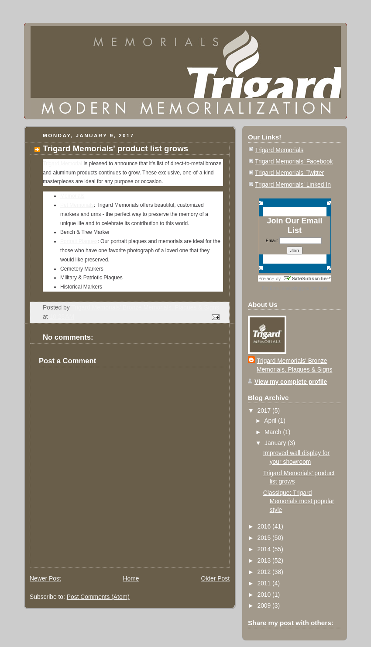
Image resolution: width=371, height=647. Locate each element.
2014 (264, 549)
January (276, 442)
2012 (264, 571)
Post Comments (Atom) (98, 596)
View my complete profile (290, 381)
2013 (264, 560)
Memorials (72, 196)
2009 (264, 605)
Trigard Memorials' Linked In (293, 184)
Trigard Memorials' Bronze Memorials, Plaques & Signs (294, 365)
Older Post (215, 578)
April (271, 420)
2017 (264, 410)
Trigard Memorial (62, 163)
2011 (264, 583)
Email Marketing (285, 288)
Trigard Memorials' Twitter (289, 172)
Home (131, 578)
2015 (264, 537)
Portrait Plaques (78, 241)
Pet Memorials (77, 205)
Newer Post (45, 578)
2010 (264, 594)
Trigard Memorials (279, 149)
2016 (264, 526)
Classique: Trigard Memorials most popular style (298, 501)
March (274, 431)
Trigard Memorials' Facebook (294, 161)
